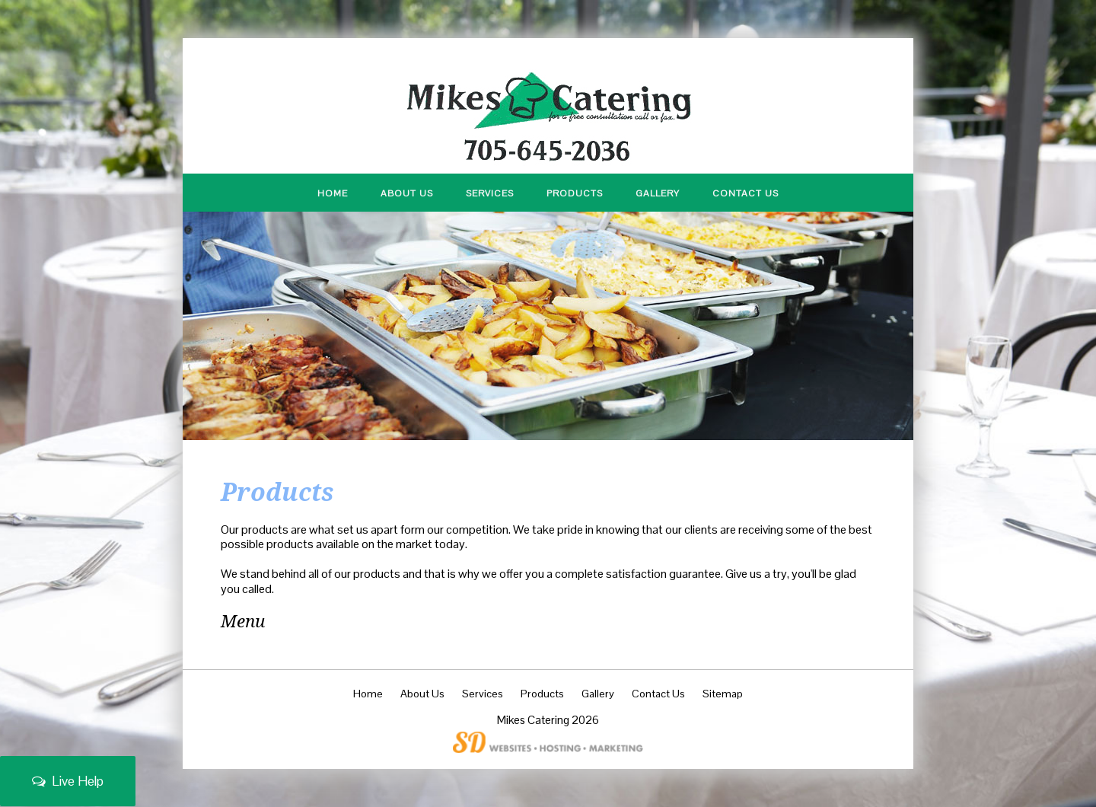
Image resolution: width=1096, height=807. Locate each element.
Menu (243, 621)
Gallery (658, 193)
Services (490, 193)
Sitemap (723, 693)
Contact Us (745, 193)
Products (574, 193)
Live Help (68, 781)
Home (332, 193)
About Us (407, 193)
